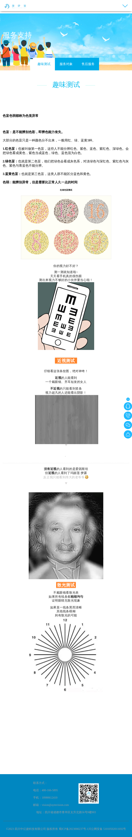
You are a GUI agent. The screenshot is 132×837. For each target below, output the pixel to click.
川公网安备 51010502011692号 (107, 828)
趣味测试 (43, 64)
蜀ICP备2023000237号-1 (73, 828)
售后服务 (88, 64)
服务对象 (66, 64)
